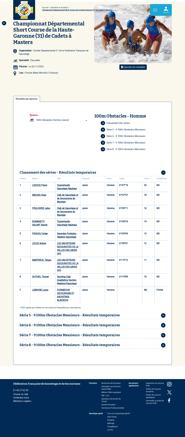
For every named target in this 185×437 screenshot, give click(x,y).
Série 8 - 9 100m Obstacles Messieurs (123, 149)
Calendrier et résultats (59, 8)
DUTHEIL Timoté (40, 276)
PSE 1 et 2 (105, 396)
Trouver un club (20, 394)
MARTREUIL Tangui (41, 260)
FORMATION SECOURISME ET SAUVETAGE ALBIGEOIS (65, 295)
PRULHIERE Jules (41, 208)
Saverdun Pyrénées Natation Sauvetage (66, 235)
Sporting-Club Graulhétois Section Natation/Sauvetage (67, 280)
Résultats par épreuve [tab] (27, 98)
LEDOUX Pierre (39, 185)
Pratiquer (110, 420)
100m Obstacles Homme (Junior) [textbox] (52, 120)
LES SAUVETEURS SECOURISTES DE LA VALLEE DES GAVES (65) (67, 248)
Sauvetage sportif (96, 414)
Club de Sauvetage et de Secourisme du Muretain (67, 198)
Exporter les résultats (133, 67)
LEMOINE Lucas (40, 290)
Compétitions (112, 427)
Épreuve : (34, 115)
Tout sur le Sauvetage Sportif (118, 414)
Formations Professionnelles (112, 408)
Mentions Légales (22, 401)
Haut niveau (112, 417)
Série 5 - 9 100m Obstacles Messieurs (123, 129)
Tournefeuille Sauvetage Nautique (67, 187)
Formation (93, 383)
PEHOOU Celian (40, 233)
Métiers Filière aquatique (111, 392)
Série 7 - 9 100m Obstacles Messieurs (123, 142)
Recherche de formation (111, 383)
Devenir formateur (108, 405)
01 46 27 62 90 (20, 390)
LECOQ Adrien (39, 243)
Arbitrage (110, 423)
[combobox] (62, 120)
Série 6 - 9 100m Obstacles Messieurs (123, 136)
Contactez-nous (21, 397)
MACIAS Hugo (39, 195)
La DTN (110, 430)
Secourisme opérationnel (133, 384)
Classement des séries (115, 123)
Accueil (45, 8)
